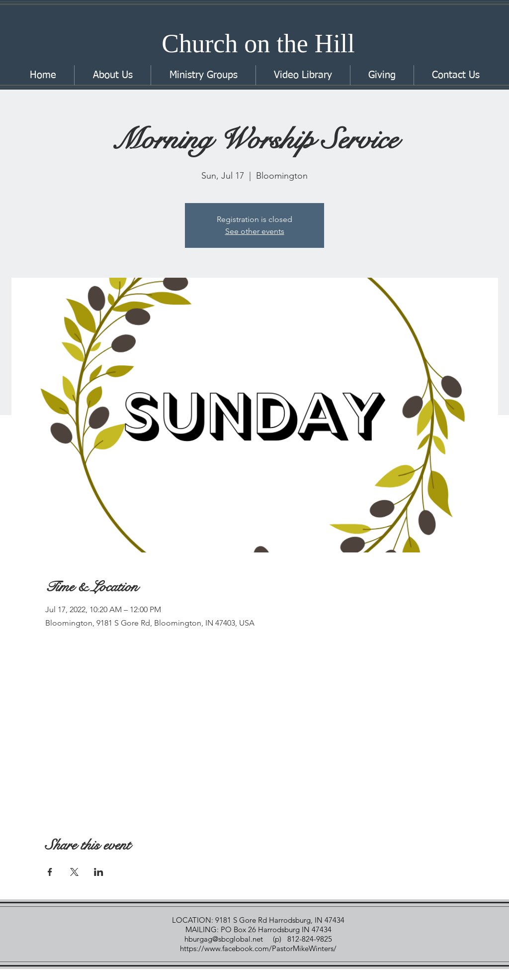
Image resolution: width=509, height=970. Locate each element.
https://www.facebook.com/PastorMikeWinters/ (259, 948)
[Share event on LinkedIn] (98, 872)
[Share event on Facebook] (50, 872)
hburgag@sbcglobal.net (223, 939)
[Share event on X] (74, 872)
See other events (254, 231)
